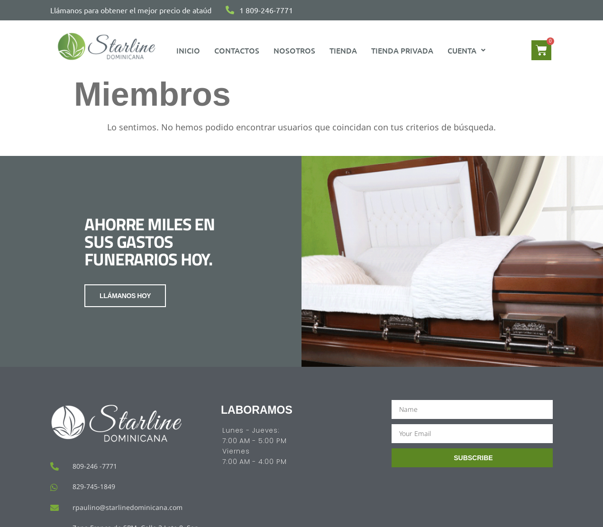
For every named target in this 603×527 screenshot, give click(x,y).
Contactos (236, 50)
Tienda (343, 50)
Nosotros (294, 50)
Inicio (188, 50)
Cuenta (466, 50)
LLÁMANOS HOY (125, 296)
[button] (466, 50)
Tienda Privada (402, 50)
